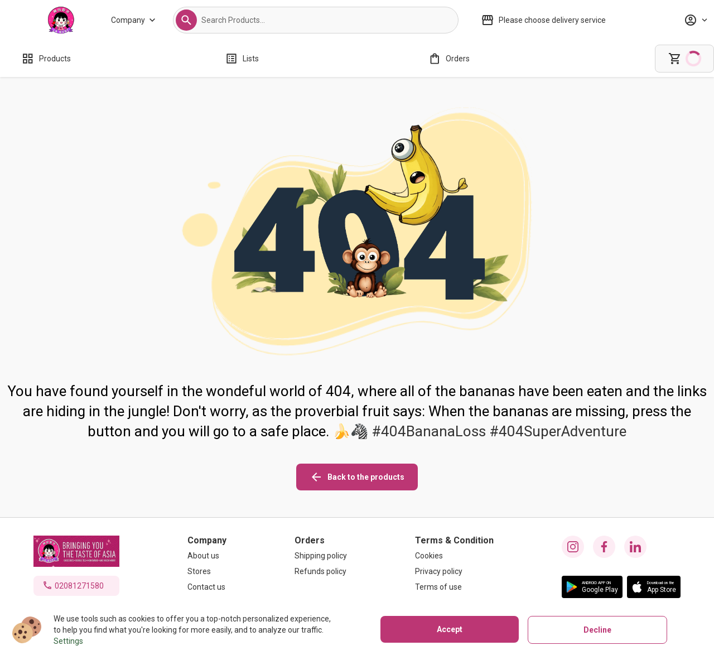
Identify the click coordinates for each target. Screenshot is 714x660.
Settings (68, 641)
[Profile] (695, 20)
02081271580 (79, 585)
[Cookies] (454, 555)
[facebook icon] (604, 547)
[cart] (684, 59)
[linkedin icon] (635, 547)
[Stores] (206, 571)
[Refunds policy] (321, 571)
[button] (186, 20)
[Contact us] (206, 586)
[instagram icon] (573, 547)
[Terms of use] (454, 586)
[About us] (206, 555)
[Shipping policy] (321, 555)
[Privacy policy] (454, 571)
